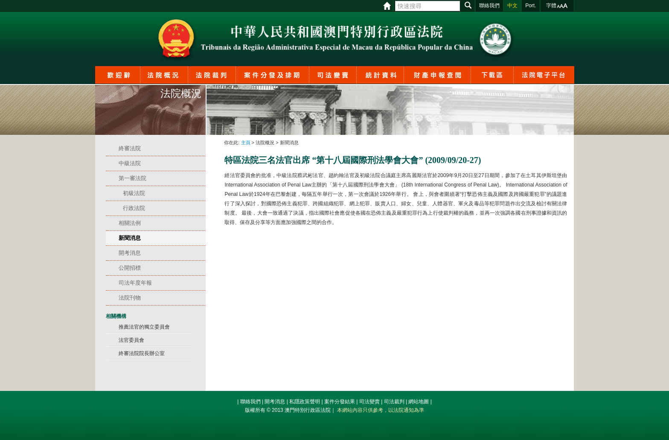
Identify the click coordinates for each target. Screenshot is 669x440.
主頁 (245, 142)
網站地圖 (418, 402)
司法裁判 (394, 402)
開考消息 (275, 402)
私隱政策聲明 (304, 402)
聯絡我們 (250, 402)
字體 (551, 6)
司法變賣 (369, 402)
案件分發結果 (339, 402)
